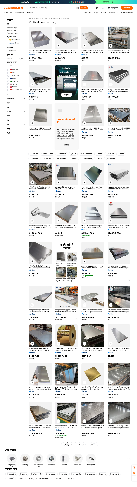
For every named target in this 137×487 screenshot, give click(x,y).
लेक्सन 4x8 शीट (50, 474)
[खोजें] (84, 7)
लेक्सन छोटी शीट (11, 474)
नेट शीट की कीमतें (87, 158)
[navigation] (15, 231)
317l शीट (20, 478)
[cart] (103, 8)
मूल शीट (30, 478)
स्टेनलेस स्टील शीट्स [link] (66, 18)
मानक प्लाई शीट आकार (42, 478)
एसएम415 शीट (46, 158)
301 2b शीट (110, 154)
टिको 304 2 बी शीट (47, 154)
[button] (77, 8)
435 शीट (73, 154)
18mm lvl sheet (90, 474)
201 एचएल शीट (61, 154)
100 (92, 444)
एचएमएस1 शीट (114, 474)
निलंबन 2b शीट (57, 478)
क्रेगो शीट (10, 478)
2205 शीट (23, 474)
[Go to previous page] (63, 444)
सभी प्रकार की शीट (36, 474)
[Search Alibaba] (52, 8)
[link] (134, 467)
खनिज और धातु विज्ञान (42, 18)
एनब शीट (69, 478)
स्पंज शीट (99, 154)
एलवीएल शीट (34, 158)
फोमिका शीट (111, 158)
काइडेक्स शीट (63, 474)
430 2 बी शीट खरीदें (86, 154)
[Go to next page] (96, 444)
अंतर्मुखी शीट (74, 158)
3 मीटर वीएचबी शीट (60, 158)
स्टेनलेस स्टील (54, 18)
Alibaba (30, 18)
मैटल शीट (121, 154)
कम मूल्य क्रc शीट (76, 474)
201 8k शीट (34, 154)
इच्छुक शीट (102, 474)
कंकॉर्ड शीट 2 (99, 158)
